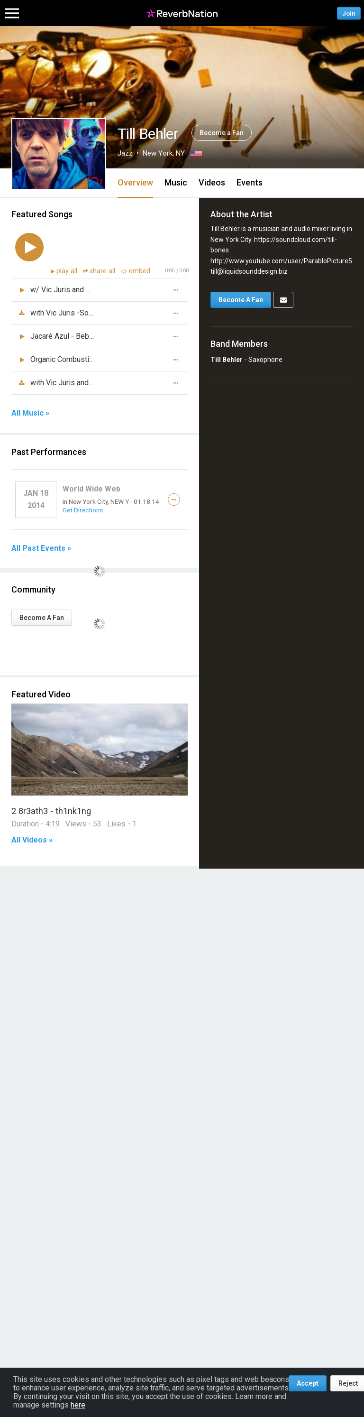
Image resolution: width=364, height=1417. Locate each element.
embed (135, 271)
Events (250, 182)
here (78, 1404)
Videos (212, 182)
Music (175, 182)
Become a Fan (222, 133)
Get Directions (83, 510)
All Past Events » (41, 548)
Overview (135, 182)
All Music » (30, 413)
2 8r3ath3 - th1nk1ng (51, 811)
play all (67, 271)
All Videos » (32, 840)
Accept (307, 1383)
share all (100, 271)
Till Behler (226, 359)
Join (348, 13)
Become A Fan (41, 617)
